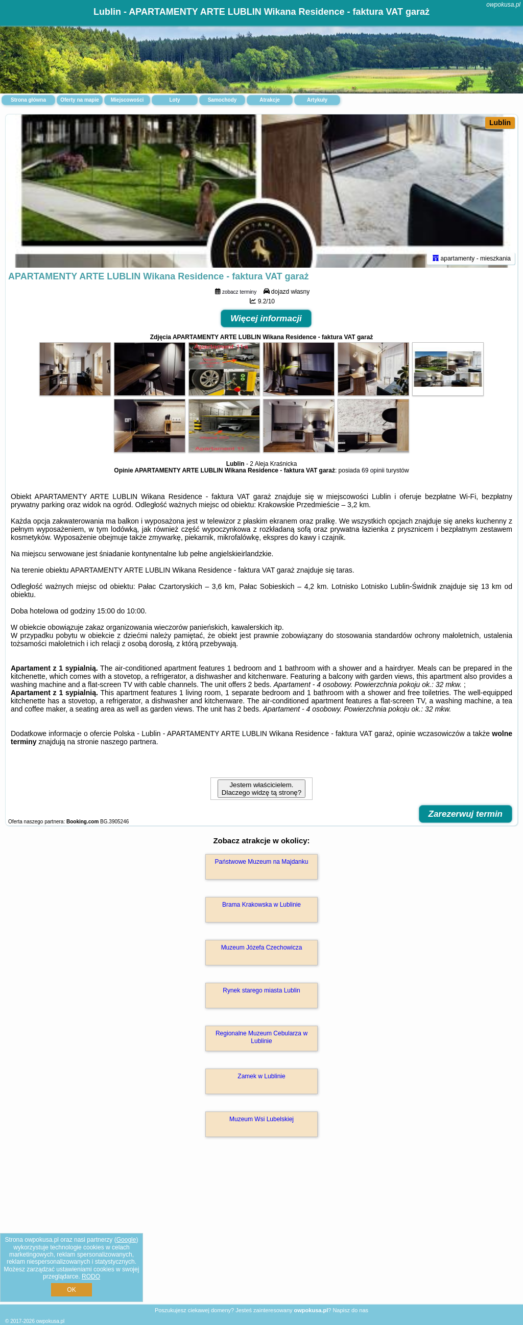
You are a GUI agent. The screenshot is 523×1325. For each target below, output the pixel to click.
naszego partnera (128, 742)
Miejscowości (127, 100)
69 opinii (373, 470)
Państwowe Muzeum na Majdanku (261, 861)
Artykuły (317, 100)
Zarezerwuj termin (466, 814)
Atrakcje (269, 100)
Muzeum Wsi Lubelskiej (261, 1119)
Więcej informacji (266, 318)
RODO (91, 1276)
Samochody (222, 100)
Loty (174, 100)
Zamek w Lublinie (261, 1076)
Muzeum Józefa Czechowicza (261, 947)
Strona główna (28, 100)
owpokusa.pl (503, 4)
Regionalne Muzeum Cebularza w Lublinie (261, 1037)
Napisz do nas (350, 1310)
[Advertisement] (261, 1231)
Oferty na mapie (79, 100)
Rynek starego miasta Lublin (261, 990)
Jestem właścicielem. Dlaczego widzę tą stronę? (261, 788)
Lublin (500, 123)
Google (126, 1239)
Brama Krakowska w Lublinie (261, 904)
